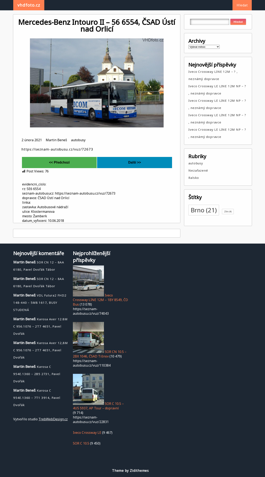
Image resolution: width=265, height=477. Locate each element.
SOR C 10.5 (81, 443)
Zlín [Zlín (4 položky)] (227, 211)
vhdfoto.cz (28, 5)
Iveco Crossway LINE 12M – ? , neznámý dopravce (212, 75)
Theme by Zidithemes (130, 470)
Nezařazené (198, 170)
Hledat (242, 5)
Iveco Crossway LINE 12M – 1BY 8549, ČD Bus (100, 300)
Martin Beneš (56, 140)
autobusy (78, 140)
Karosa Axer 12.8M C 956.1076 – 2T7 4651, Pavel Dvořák (40, 326)
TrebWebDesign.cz (53, 419)
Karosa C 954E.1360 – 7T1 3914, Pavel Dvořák (36, 397)
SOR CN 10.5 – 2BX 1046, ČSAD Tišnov (99, 354)
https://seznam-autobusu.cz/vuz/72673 (57, 149)
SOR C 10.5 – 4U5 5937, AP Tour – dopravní (98, 405)
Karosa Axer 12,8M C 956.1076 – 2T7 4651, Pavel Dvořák (40, 350)
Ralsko (193, 178)
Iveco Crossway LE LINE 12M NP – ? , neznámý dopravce (217, 89)
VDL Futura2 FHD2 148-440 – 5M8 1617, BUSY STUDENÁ (39, 302)
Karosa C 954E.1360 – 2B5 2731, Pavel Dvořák (36, 374)
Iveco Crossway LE (87, 432)
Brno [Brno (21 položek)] (204, 210)
